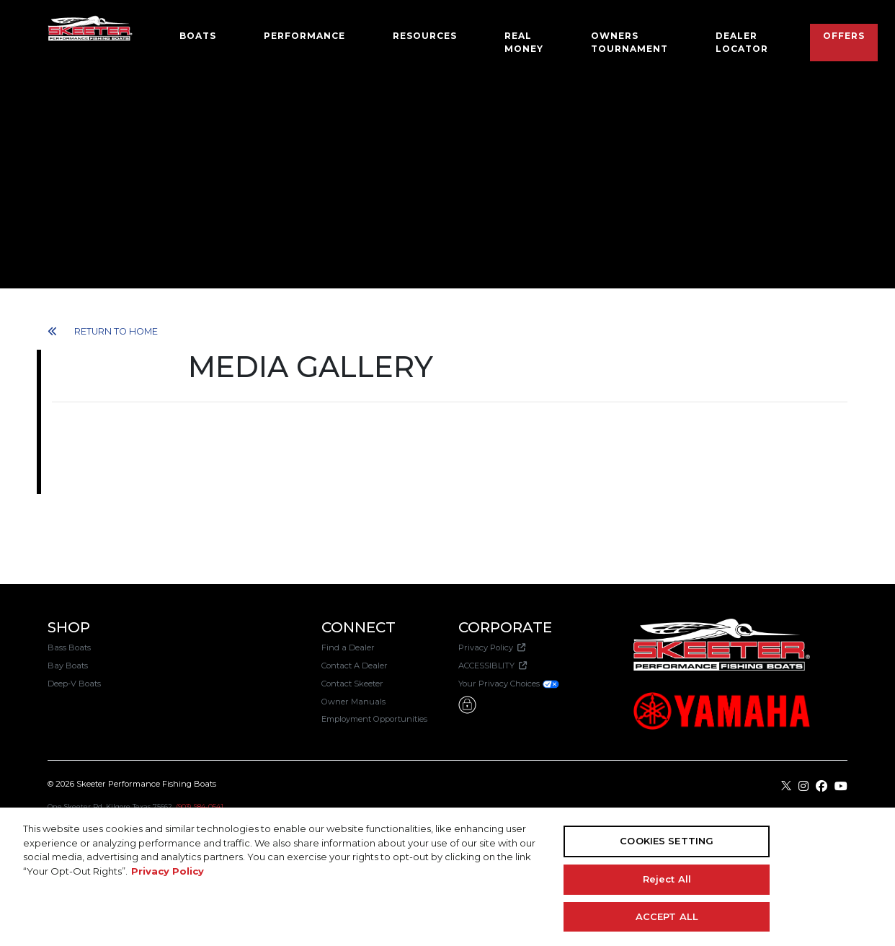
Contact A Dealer (354, 665)
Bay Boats (68, 665)
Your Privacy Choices (509, 683)
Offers (844, 35)
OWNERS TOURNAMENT (629, 42)
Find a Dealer (348, 647)
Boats (197, 35)
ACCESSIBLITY (492, 665)
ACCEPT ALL (667, 915)
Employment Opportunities (374, 719)
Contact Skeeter (352, 683)
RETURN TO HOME (103, 331)
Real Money (523, 42)
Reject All (667, 879)
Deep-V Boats (74, 683)
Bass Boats (69, 647)
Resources (425, 35)
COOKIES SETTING (666, 840)
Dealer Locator (742, 42)
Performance (304, 35)
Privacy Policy (491, 647)
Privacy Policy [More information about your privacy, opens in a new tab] (167, 871)
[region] (447, 877)
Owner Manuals (353, 702)
